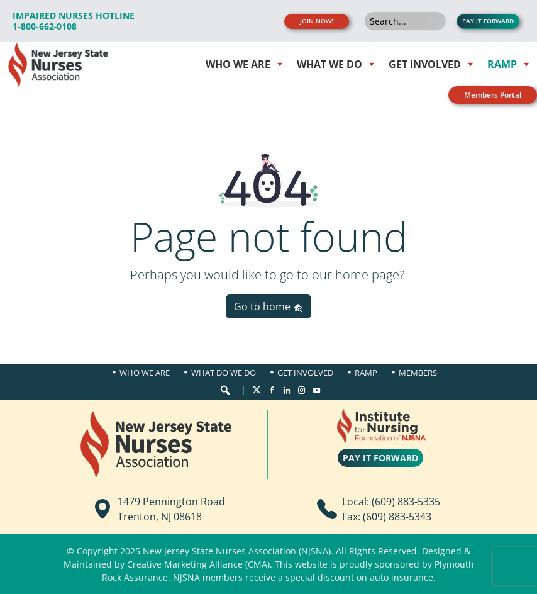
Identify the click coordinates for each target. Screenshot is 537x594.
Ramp (366, 372)
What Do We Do (223, 372)
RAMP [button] (502, 64)
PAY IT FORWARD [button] (488, 21)
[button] (225, 390)
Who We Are (144, 372)
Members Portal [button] (492, 94)
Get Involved (305, 372)
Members (418, 372)
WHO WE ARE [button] (238, 64)
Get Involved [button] (425, 64)
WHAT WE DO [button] (329, 64)
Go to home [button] (268, 306)
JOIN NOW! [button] (316, 21)
